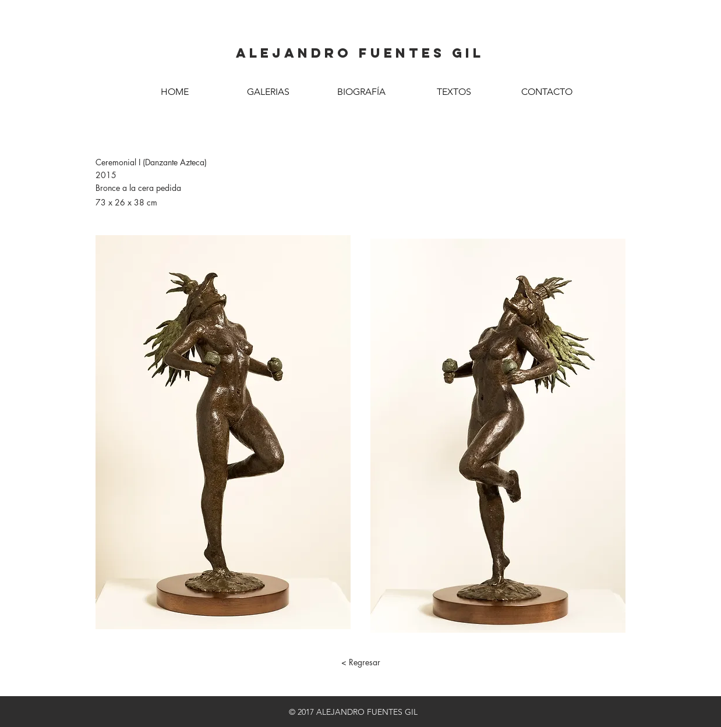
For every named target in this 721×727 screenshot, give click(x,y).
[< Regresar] (360, 662)
